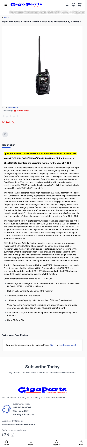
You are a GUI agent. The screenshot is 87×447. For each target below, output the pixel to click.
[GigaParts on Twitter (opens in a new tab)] (4, 434)
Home (6, 443)
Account (56, 443)
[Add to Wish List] (5, 134)
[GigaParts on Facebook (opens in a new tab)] (8, 434)
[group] (11, 116)
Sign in (53, 345)
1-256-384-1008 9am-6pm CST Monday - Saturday (23, 411)
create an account (67, 345)
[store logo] (26, 5)
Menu (30, 443)
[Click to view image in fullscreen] (42, 66)
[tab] (8, 145)
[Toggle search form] (67, 4)
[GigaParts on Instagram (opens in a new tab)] (12, 434)
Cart (81, 443)
